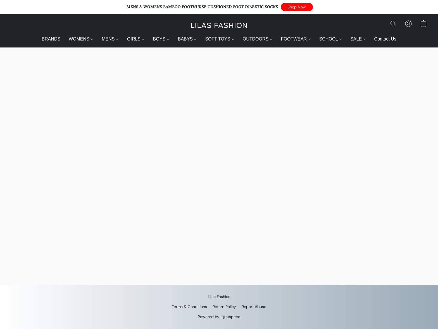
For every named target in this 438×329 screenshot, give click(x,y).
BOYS (161, 39)
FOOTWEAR (296, 39)
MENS (110, 39)
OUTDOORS (257, 39)
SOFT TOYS (219, 39)
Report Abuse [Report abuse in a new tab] (254, 306)
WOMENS (81, 39)
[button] (297, 7)
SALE (357, 39)
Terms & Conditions (189, 306)
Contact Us (385, 39)
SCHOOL (330, 39)
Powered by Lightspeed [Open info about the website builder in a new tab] (219, 316)
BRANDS (51, 39)
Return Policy (224, 306)
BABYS (187, 39)
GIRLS (135, 39)
